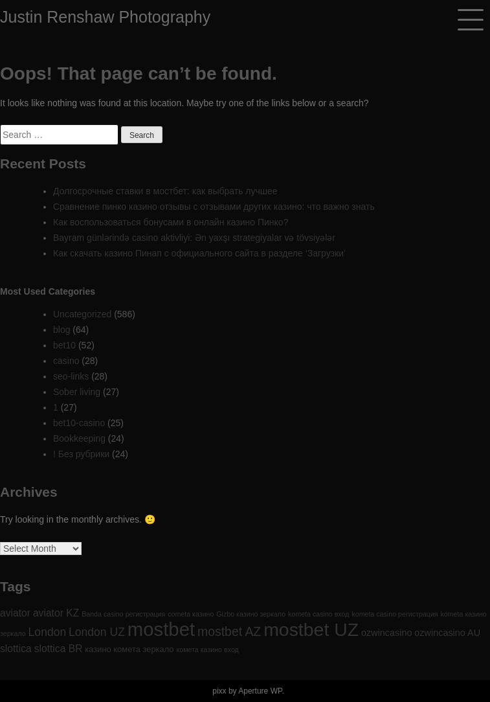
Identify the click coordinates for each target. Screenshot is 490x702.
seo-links (71, 376)
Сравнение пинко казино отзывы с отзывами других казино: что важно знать (214, 206)
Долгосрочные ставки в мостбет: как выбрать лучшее (165, 191)
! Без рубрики (81, 454)
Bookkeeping (79, 438)
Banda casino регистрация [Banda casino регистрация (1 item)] (123, 614)
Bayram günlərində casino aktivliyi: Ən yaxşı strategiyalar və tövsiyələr (194, 237)
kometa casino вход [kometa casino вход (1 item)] (318, 614)
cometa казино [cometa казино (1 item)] (191, 614)
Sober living (76, 392)
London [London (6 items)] (47, 632)
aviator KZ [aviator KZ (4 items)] (56, 612)
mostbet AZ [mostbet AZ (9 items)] (229, 631)
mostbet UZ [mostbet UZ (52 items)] (311, 629)
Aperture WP (260, 691)
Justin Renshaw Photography (105, 17)
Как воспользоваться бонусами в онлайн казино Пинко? (170, 222)
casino (66, 361)
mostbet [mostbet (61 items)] (161, 629)
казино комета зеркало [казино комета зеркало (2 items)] (129, 649)
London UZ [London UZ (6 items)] (97, 632)
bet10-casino (79, 423)
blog (61, 329)
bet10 (64, 345)
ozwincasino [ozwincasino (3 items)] (386, 633)
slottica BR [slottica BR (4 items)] (58, 648)
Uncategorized (82, 314)
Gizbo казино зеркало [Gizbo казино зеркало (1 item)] (250, 614)
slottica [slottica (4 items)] (16, 648)
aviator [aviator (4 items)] (15, 612)
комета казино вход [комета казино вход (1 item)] (207, 649)
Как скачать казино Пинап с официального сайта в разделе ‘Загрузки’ (199, 253)
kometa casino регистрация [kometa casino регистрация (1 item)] (394, 614)
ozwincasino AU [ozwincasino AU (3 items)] (447, 633)
